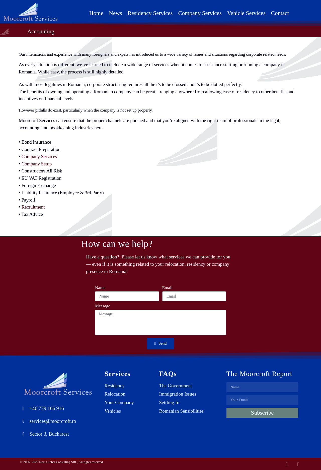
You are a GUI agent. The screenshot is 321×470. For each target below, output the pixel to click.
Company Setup (37, 163)
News (115, 13)
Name (100, 288)
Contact (280, 13)
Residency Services (150, 13)
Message (102, 306)
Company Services (199, 13)
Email (167, 288)
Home (96, 13)
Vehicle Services (246, 13)
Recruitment (33, 207)
